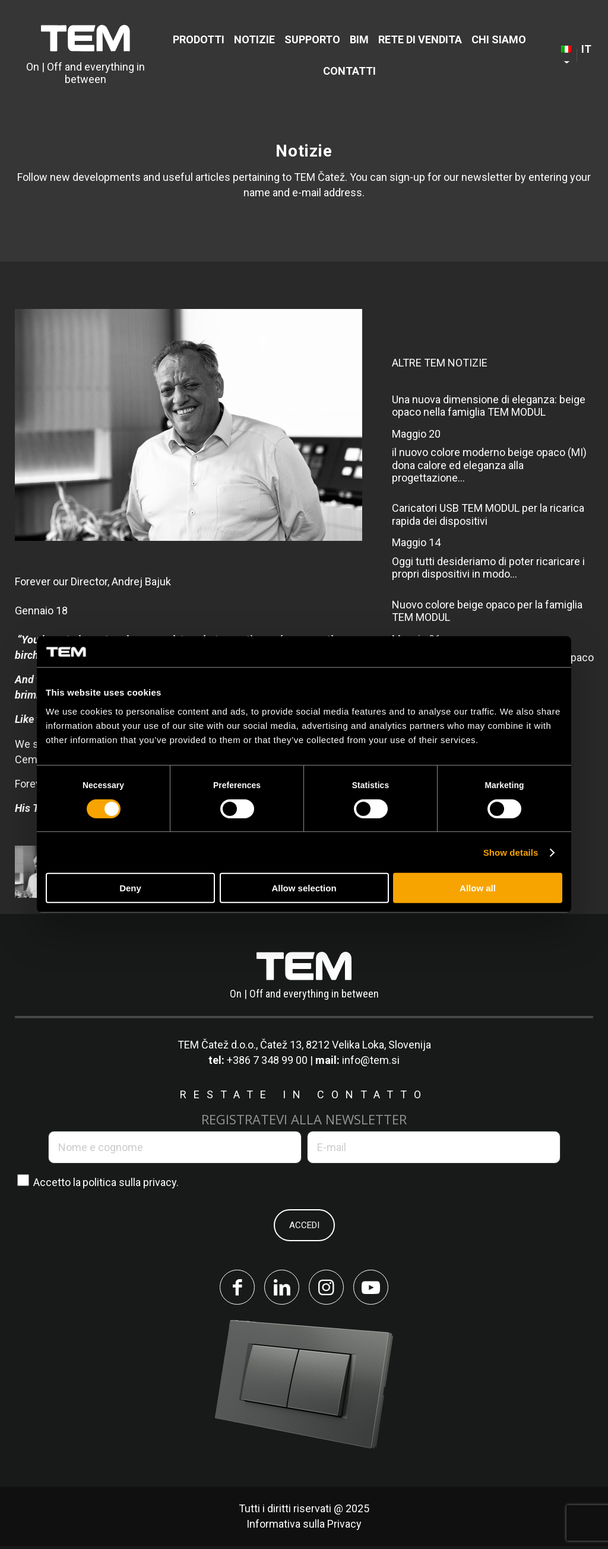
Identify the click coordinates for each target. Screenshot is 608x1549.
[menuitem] (198, 39)
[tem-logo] (85, 55)
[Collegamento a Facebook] (233, 1289)
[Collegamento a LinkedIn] (280, 1289)
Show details (511, 852)
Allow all (478, 888)
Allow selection (303, 888)
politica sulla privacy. (131, 1182)
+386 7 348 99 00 (267, 1060)
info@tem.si (371, 1060)
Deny (130, 888)
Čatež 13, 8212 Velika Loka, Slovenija (345, 1044)
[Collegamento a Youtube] (375, 1289)
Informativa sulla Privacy (304, 1527)
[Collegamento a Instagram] (328, 1289)
